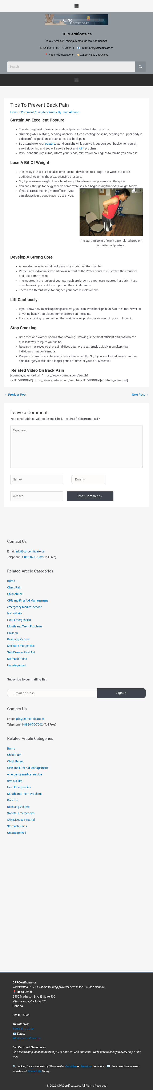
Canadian (71, 1066)
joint (82, 148)
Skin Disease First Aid (21, 652)
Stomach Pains (17, 658)
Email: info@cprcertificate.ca (97, 48)
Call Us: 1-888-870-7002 (57, 48)
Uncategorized (45, 112)
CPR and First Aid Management (27, 600)
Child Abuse (15, 594)
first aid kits (14, 613)
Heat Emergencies (19, 620)
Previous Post (15, 394)
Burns (11, 581)
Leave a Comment (22, 112)
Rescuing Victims (18, 639)
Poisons (12, 633)
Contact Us (34, 1071)
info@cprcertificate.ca (30, 551)
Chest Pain (14, 587)
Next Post (140, 394)
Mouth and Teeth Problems (24, 626)
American (86, 1066)
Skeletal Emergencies (21, 645)
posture (50, 143)
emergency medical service (24, 607)
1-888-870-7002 (32, 557)
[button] (76, 6)
